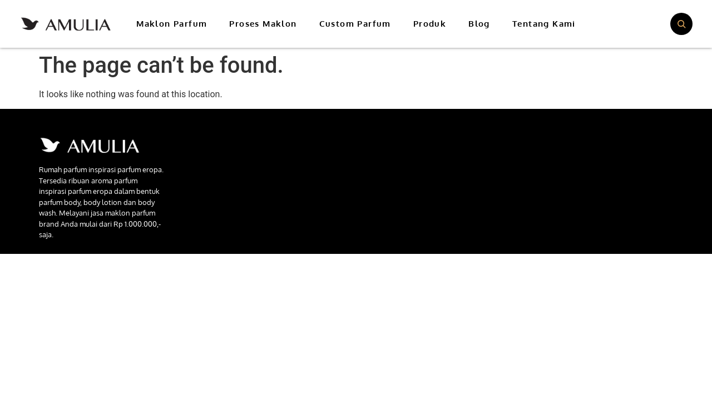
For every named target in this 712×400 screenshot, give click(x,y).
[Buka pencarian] (681, 24)
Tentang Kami (544, 23)
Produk (429, 23)
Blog (479, 23)
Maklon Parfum (171, 23)
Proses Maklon (262, 23)
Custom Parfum (355, 23)
